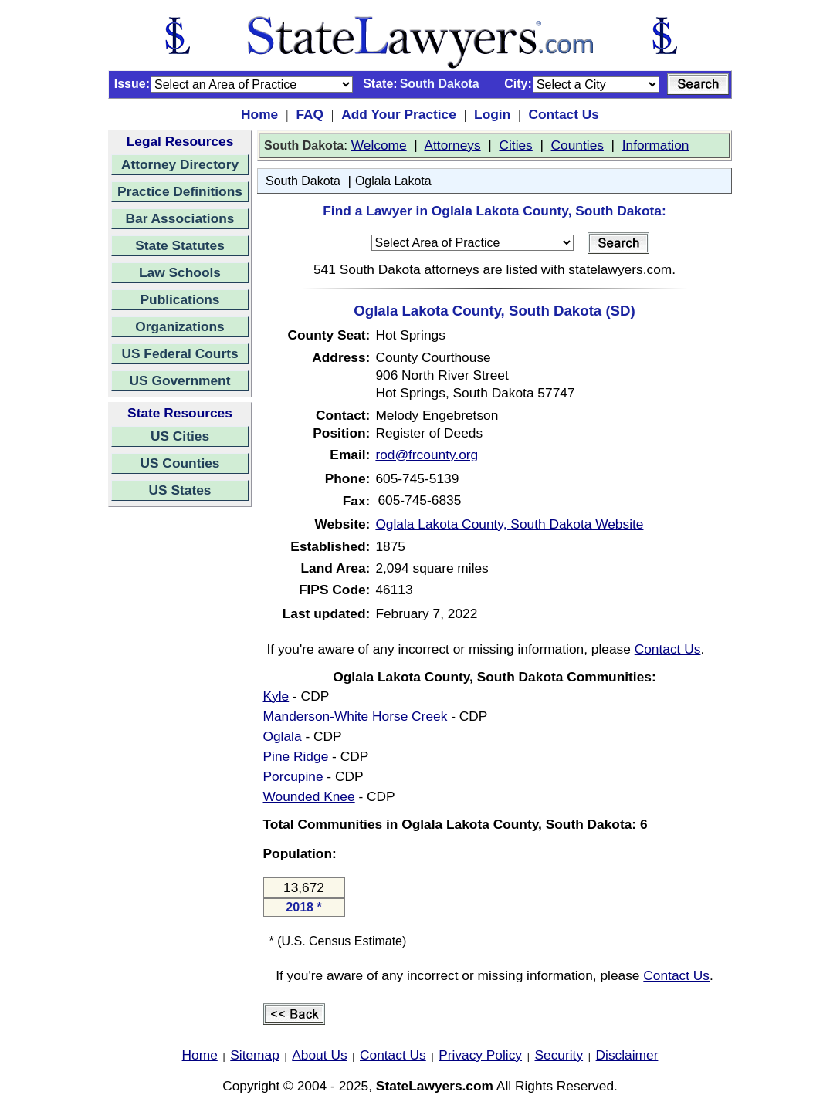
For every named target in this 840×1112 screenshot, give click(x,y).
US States (180, 490)
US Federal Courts (179, 353)
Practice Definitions (179, 191)
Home (259, 114)
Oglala (282, 736)
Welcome (379, 145)
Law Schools (180, 272)
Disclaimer (627, 1055)
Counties (577, 145)
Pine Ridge (296, 756)
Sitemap (254, 1055)
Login (492, 114)
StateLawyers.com (434, 1085)
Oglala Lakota (393, 181)
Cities (515, 145)
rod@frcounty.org (426, 454)
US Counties (179, 463)
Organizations (180, 326)
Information (655, 145)
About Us (319, 1055)
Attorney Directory (180, 164)
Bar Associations (180, 218)
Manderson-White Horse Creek (355, 716)
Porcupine (293, 776)
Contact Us (563, 114)
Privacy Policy (480, 1055)
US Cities (180, 436)
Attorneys (452, 145)
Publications (179, 299)
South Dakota (303, 181)
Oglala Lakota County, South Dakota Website (509, 524)
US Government (180, 380)
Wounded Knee (309, 796)
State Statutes (180, 245)
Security (559, 1055)
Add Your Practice (398, 114)
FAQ (309, 114)
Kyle (276, 696)
